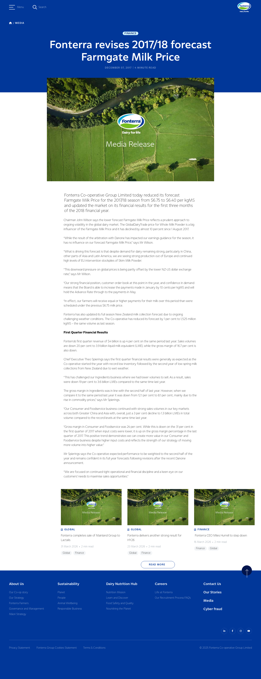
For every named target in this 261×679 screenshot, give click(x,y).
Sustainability (68, 584)
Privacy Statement (19, 648)
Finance (130, 33)
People (62, 598)
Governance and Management (26, 609)
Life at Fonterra (163, 592)
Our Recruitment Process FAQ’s (173, 598)
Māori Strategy (17, 614)
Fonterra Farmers (19, 603)
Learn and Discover (117, 598)
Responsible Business (70, 609)
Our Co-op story (18, 592)
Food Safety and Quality (119, 603)
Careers (161, 584)
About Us (16, 584)
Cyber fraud (212, 609)
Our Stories (212, 592)
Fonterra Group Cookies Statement (57, 648)
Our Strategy (16, 598)
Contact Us (212, 584)
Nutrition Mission (115, 592)
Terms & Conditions (94, 648)
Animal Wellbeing (67, 603)
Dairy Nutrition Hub (121, 584)
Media (208, 600)
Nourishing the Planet (118, 609)
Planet (61, 592)
